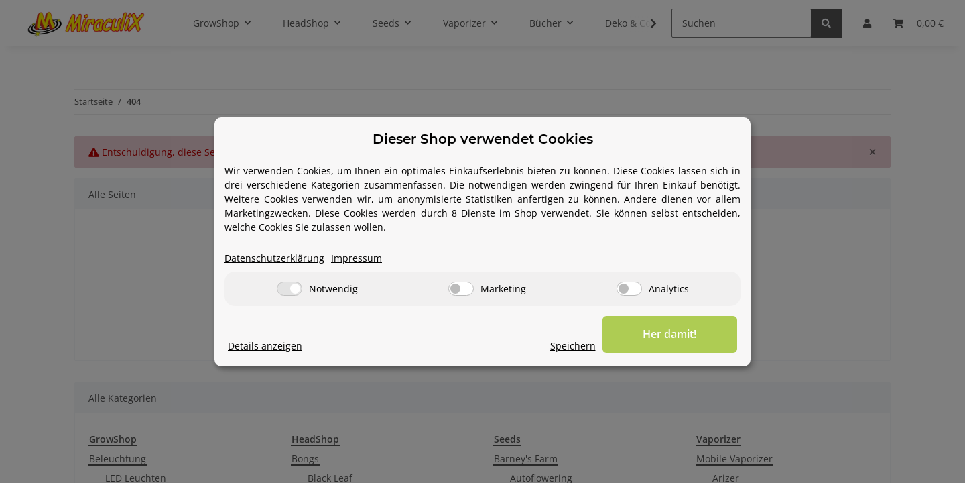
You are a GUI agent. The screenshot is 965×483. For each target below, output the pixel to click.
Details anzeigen (265, 345)
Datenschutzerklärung (274, 258)
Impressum (356, 258)
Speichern (573, 345)
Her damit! (670, 334)
